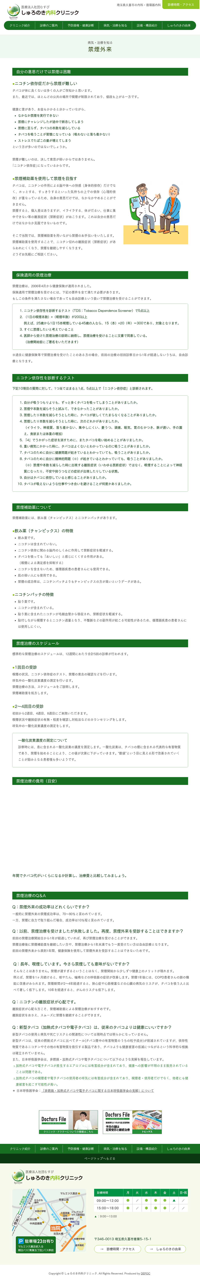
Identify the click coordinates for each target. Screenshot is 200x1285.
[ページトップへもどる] (99, 1158)
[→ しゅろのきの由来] (165, 1249)
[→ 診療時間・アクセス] (117, 1249)
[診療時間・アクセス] (180, 4)
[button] (20, 25)
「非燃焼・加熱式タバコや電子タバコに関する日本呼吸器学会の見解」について (97, 1090)
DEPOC (145, 1273)
